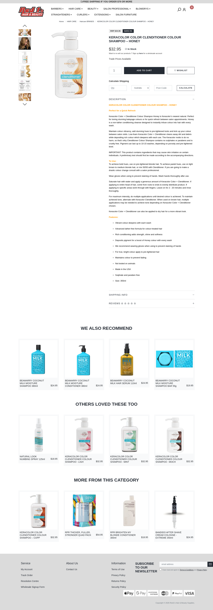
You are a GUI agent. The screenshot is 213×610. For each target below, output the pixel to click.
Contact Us (71, 569)
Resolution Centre (30, 581)
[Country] (140, 88)
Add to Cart (144, 70)
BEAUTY (92, 8)
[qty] (118, 88)
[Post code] (163, 88)
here (141, 53)
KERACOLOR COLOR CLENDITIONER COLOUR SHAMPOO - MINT (123, 459)
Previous (24, 26)
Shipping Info (118, 295)
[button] (181, 70)
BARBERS (56, 8)
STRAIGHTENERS (60, 14)
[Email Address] (183, 564)
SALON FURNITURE (126, 14)
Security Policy (119, 587)
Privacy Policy (118, 575)
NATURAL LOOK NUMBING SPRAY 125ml (32, 457)
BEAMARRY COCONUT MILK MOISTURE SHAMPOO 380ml (32, 383)
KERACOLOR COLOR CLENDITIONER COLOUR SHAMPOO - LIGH (78, 459)
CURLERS (82, 14)
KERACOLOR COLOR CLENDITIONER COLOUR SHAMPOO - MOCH (169, 459)
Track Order (27, 575)
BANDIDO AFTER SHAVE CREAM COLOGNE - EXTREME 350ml (168, 535)
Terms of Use (118, 569)
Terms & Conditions (187, 570)
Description (117, 99)
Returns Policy (119, 581)
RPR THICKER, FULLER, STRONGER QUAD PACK (78, 533)
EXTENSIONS (102, 14)
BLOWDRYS (142, 8)
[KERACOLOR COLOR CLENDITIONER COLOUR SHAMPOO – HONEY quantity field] (115, 70)
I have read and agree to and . (183, 569)
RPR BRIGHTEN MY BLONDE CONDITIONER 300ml (122, 535)
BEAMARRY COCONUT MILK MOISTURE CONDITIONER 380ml (77, 383)
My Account (26, 569)
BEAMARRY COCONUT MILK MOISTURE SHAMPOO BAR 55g (168, 383)
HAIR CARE (75, 8)
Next (24, 104)
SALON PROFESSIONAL (116, 8)
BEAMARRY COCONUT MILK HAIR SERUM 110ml (123, 382)
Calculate (185, 88)
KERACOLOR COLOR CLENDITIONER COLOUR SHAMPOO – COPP (33, 535)
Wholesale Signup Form (33, 587)
